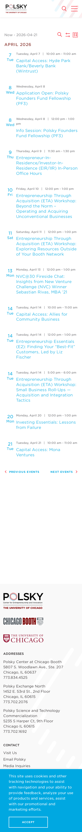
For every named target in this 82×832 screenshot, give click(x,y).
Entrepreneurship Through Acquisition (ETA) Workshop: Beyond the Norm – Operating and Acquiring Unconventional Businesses (46, 206)
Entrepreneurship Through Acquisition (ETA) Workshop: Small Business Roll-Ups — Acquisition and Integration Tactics (46, 390)
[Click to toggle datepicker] (29, 35)
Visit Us (10, 753)
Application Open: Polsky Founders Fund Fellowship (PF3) (43, 98)
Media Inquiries (16, 766)
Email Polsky (14, 759)
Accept (28, 822)
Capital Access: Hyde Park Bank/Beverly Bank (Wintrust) (43, 65)
